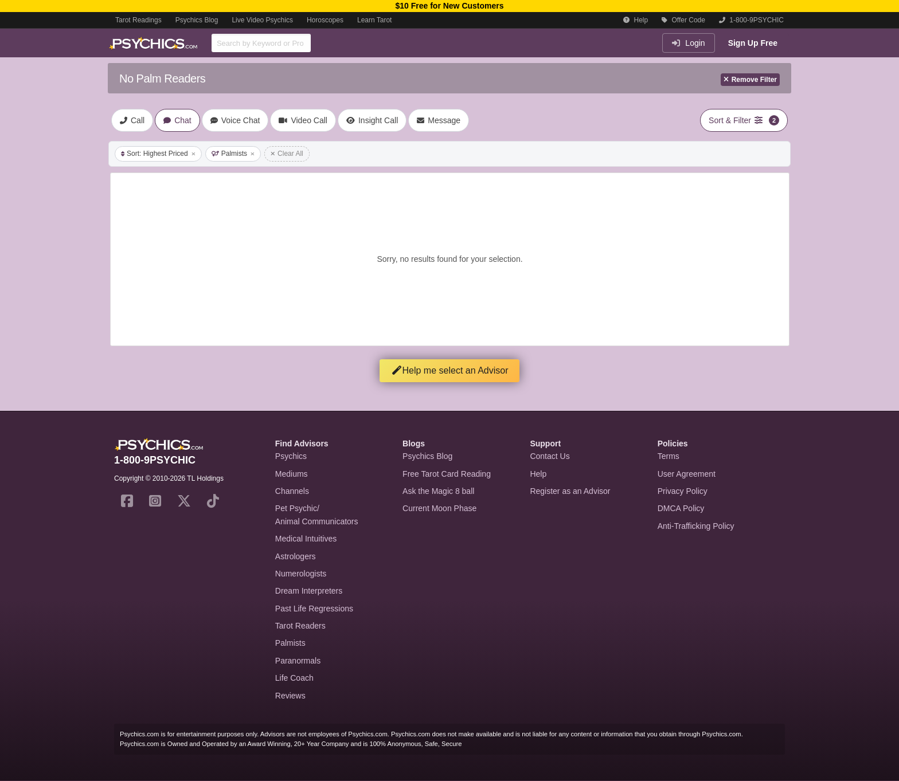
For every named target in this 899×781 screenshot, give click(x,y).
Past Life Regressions (314, 608)
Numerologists (300, 573)
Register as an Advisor (570, 491)
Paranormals (297, 660)
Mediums (291, 473)
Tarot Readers (300, 625)
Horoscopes (325, 20)
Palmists (233, 154)
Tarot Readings (138, 20)
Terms (668, 456)
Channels (292, 491)
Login (688, 43)
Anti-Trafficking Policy (696, 526)
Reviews (290, 695)
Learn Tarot (374, 20)
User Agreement (687, 473)
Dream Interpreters (308, 590)
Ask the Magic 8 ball (438, 491)
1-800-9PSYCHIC (751, 20)
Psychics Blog (196, 20)
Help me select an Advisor (450, 370)
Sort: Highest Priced (158, 154)
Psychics (291, 456)
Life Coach (294, 677)
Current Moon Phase (439, 508)
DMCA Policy (681, 508)
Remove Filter (750, 80)
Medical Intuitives (306, 538)
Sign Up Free (752, 43)
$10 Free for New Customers (449, 5)
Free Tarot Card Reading (446, 473)
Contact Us (549, 456)
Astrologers (295, 556)
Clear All (287, 154)
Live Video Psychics (262, 20)
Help (635, 20)
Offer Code (683, 20)
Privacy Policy (683, 491)
